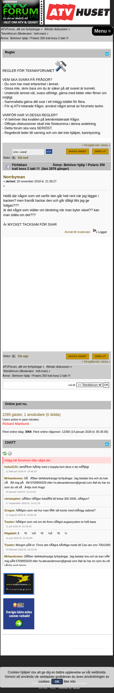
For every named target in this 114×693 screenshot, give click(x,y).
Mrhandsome (13, 478)
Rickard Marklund (15, 424)
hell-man (39, 33)
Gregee (9, 510)
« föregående (91, 145)
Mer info (69, 681)
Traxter (9, 521)
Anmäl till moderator (77, 232)
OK (57, 681)
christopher (12, 498)
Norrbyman (14, 176)
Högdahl (10, 533)
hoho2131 (11, 466)
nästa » (105, 145)
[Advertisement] (57, 294)
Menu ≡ (102, 31)
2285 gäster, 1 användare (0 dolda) (31, 415)
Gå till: (72, 385)
